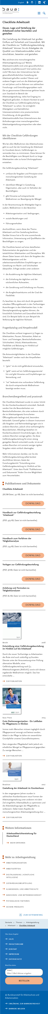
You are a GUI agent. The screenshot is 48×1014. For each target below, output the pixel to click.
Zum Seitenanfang (33, 915)
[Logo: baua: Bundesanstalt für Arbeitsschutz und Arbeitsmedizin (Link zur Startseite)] (13, 11)
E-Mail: (9, 970)
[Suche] (44, 13)
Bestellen (24, 980)
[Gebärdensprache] (27, 2)
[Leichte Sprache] (32, 2)
